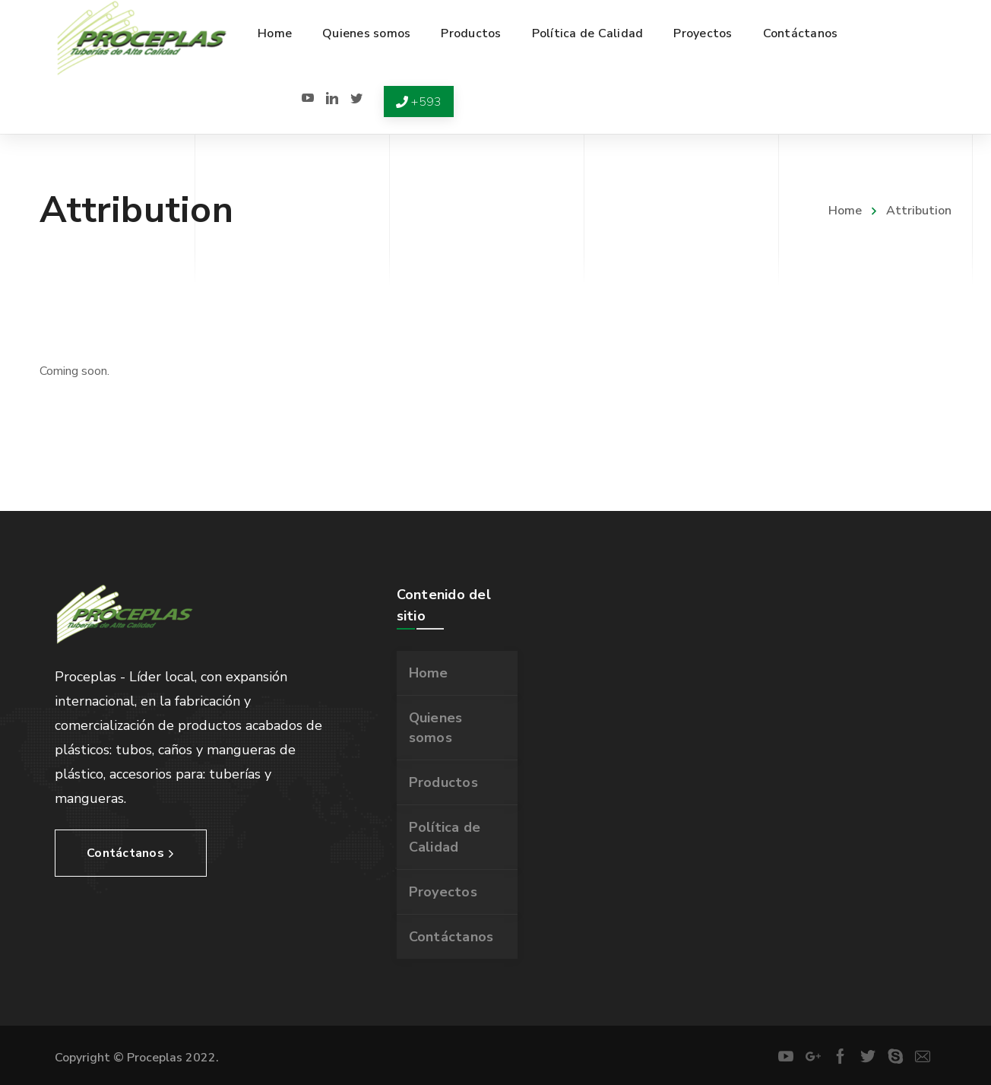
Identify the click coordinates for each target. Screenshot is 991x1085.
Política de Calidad (445, 837)
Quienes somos (436, 728)
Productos (443, 782)
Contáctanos (451, 937)
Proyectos (443, 892)
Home (845, 210)
